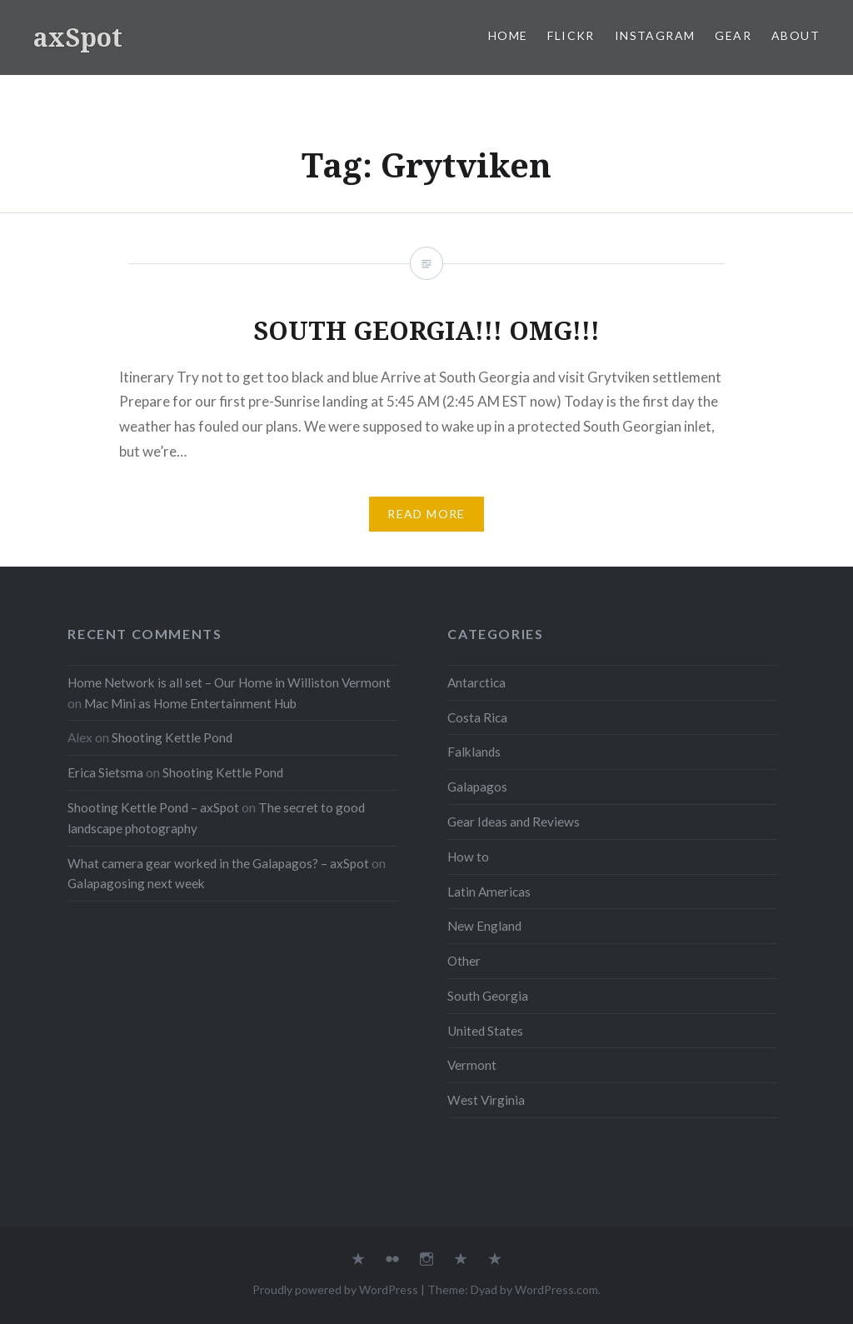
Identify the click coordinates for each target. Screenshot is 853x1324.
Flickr (570, 35)
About (795, 35)
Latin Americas (489, 891)
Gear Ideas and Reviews (513, 821)
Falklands (474, 751)
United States (485, 1030)
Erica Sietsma (105, 772)
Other (464, 960)
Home (508, 35)
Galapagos (477, 786)
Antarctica (476, 682)
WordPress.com (556, 1289)
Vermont (471, 1064)
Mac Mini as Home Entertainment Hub (190, 703)
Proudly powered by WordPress (335, 1289)
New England (484, 925)
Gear (733, 35)
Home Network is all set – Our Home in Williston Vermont (229, 682)
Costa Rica (477, 717)
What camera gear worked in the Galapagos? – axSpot (218, 863)
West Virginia (486, 1099)
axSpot (77, 37)
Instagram (655, 35)
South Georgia (487, 995)
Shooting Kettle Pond (172, 737)
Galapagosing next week (136, 883)
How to (468, 856)
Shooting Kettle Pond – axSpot (153, 807)
